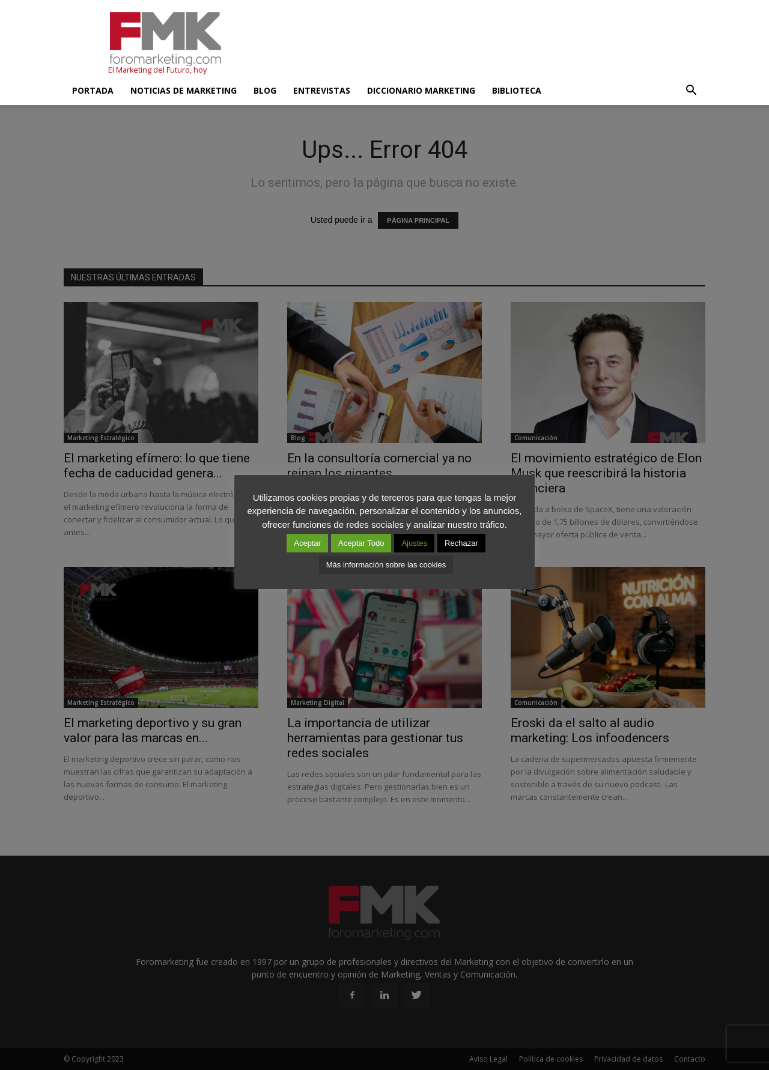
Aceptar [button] (307, 543)
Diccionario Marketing (421, 90)
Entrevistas (321, 90)
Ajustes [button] (414, 543)
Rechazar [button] (461, 543)
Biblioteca (516, 90)
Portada (93, 90)
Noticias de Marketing (183, 90)
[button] (690, 90)
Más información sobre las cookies (386, 564)
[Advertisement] (486, 44)
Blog (265, 90)
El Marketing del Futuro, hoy (157, 70)
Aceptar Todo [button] (361, 543)
